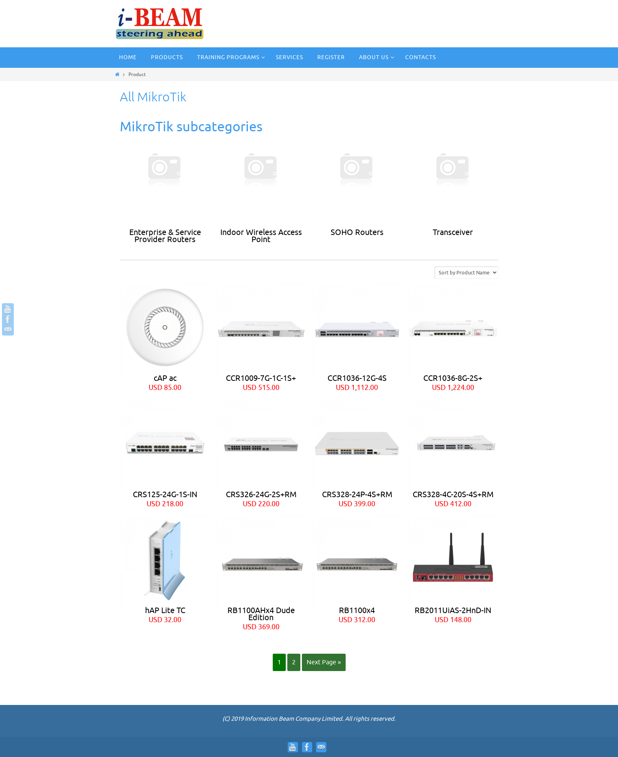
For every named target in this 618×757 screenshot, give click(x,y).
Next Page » (324, 662)
